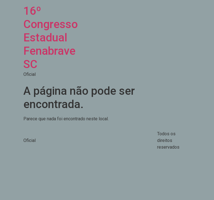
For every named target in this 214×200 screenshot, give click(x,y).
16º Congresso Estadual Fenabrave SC (50, 37)
